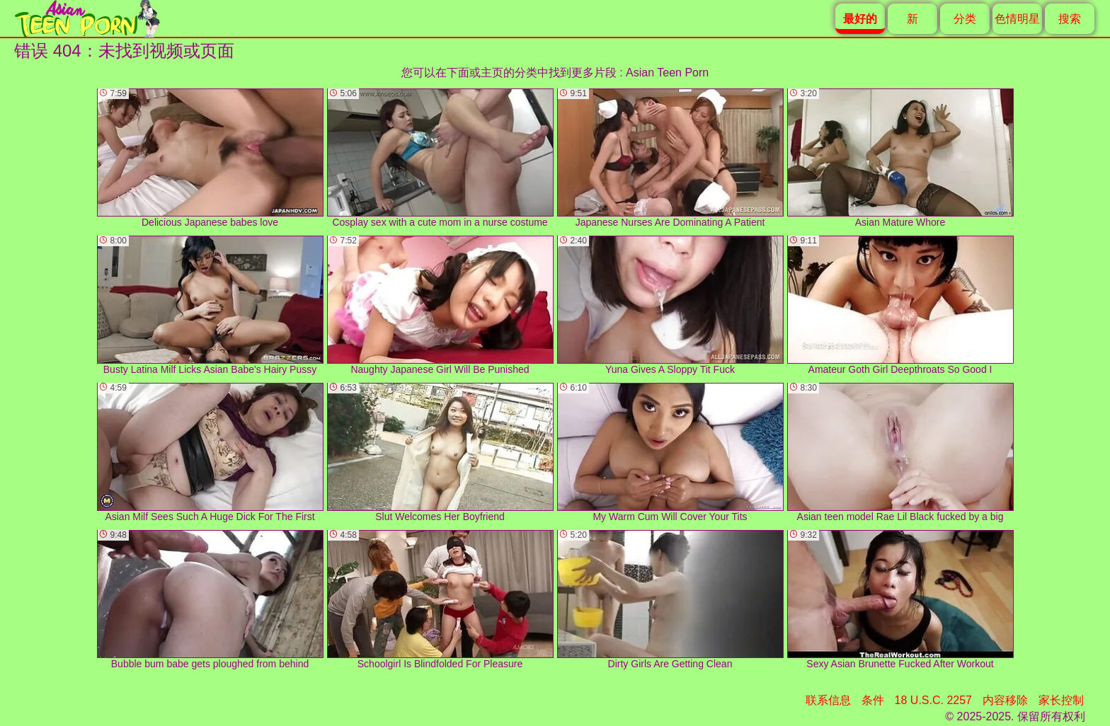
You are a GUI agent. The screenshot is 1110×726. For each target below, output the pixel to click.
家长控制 (1061, 700)
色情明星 (1017, 19)
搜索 (1069, 19)
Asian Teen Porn (667, 73)
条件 (873, 700)
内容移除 (1005, 700)
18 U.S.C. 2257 (933, 700)
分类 (965, 19)
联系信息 (828, 700)
